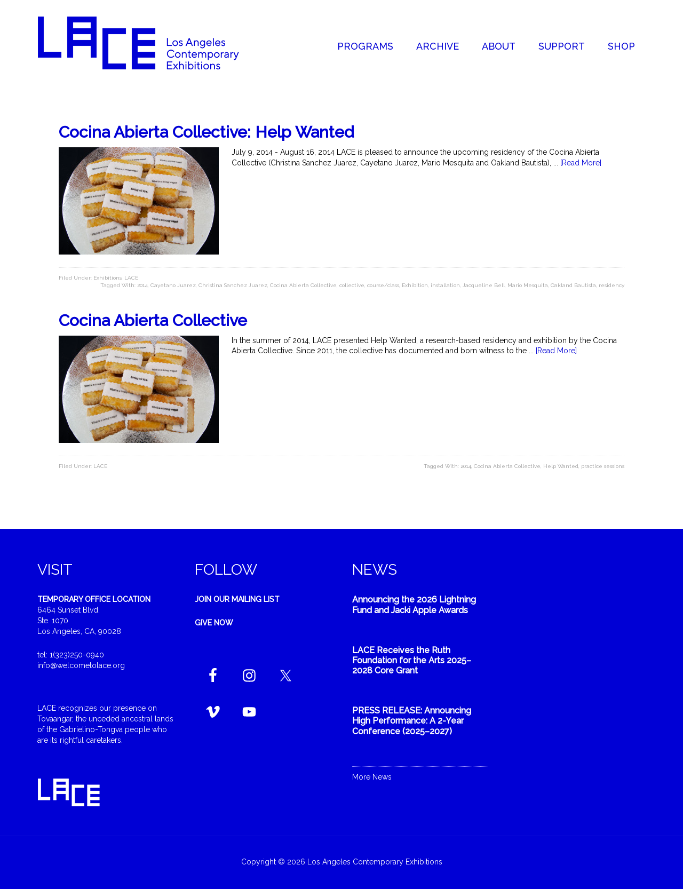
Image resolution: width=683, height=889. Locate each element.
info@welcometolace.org (81, 665)
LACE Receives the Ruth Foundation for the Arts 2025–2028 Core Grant (411, 660)
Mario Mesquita (527, 285)
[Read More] (580, 162)
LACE (131, 278)
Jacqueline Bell (484, 285)
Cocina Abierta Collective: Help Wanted (206, 132)
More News (372, 777)
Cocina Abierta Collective (303, 285)
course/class (383, 285)
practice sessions (602, 466)
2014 (142, 285)
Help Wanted (560, 466)
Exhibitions (107, 278)
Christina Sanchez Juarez (232, 285)
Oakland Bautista (573, 285)
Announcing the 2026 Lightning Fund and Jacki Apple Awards (414, 604)
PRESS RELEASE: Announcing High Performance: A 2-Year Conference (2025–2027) (411, 720)
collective (351, 285)
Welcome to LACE (149, 42)
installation (445, 285)
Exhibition (415, 285)
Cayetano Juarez (173, 285)
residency (611, 285)
